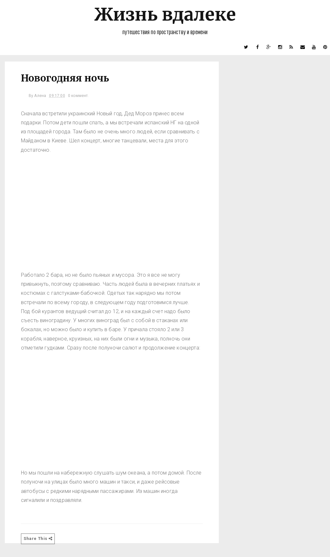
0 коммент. (78, 95)
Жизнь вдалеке (165, 14)
